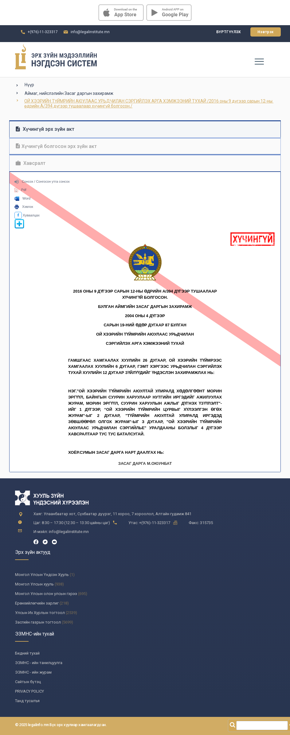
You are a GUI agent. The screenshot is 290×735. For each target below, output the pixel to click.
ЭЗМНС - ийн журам (33, 672)
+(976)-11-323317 (43, 32)
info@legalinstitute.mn (90, 32)
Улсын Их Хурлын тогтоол (40, 612)
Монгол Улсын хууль (34, 584)
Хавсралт (30, 163)
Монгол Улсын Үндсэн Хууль (42, 574)
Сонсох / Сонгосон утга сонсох (42, 181)
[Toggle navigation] (259, 61)
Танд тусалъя (27, 700)
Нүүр (29, 84)
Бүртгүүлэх (228, 32)
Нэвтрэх (265, 32)
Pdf (20, 190)
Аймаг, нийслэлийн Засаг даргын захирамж (69, 93)
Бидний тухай (27, 653)
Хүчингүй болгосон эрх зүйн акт (56, 146)
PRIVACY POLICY (29, 691)
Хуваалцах (27, 215)
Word (22, 198)
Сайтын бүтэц (28, 681)
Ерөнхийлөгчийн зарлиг (37, 603)
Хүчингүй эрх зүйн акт (45, 129)
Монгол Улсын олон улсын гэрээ (46, 593)
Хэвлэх (23, 206)
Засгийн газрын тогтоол (38, 622)
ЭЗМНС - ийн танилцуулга (38, 662)
